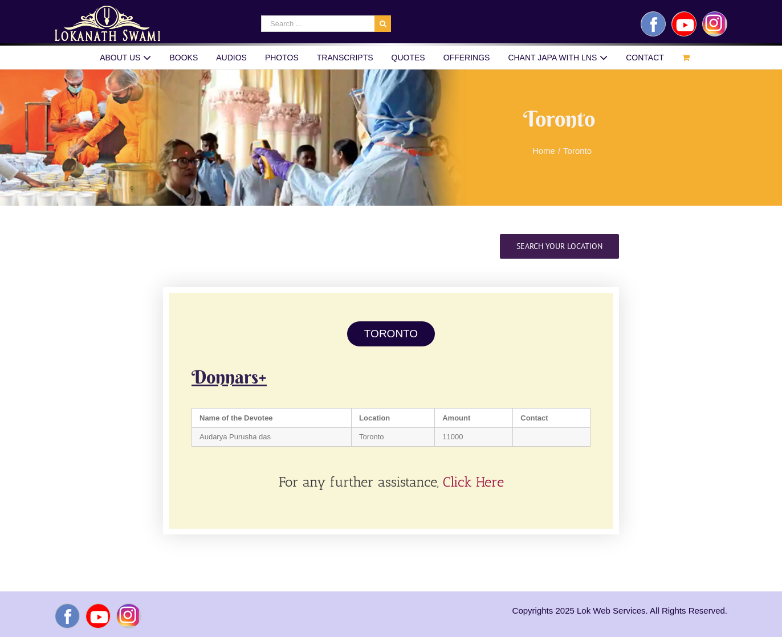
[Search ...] (317, 23)
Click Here (473, 481)
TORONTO (391, 334)
